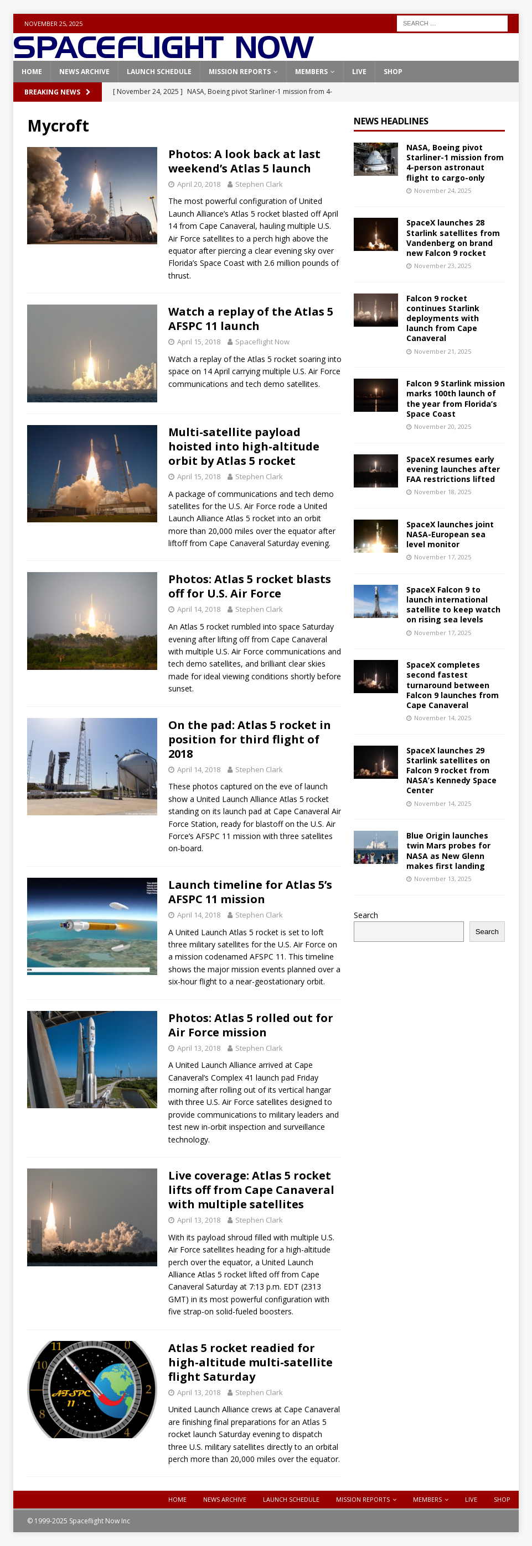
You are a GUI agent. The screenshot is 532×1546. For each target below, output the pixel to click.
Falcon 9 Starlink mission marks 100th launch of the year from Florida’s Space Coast (455, 398)
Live (359, 71)
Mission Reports (240, 71)
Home (32, 71)
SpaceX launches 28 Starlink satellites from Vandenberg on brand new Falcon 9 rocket (453, 237)
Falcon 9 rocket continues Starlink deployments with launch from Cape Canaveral (442, 318)
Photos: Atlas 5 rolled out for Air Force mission (250, 1025)
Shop (393, 71)
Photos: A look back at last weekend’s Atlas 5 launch (244, 161)
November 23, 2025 (442, 265)
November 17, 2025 (442, 557)
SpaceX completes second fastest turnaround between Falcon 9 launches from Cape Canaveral (452, 684)
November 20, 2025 (442, 426)
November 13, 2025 (442, 878)
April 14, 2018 (198, 609)
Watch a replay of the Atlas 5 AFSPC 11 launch (250, 318)
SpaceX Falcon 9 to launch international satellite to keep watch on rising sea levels (453, 604)
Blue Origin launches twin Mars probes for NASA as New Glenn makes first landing (448, 850)
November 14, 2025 (442, 718)
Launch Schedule (159, 71)
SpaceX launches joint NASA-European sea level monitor (450, 534)
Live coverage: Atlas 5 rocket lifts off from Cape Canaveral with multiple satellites (251, 1190)
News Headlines (391, 121)
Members (311, 71)
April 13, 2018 (198, 1048)
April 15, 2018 (198, 342)
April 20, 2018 (198, 184)
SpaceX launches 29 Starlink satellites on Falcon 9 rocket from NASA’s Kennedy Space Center (451, 770)
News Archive (84, 71)
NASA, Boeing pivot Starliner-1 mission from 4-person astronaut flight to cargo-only (455, 162)
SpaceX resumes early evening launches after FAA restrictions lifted (453, 469)
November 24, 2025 (442, 190)
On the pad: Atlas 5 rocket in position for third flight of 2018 (249, 739)
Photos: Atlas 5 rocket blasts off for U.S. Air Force (249, 586)
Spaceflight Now (262, 342)
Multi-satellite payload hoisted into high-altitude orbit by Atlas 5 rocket (243, 446)
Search (366, 915)
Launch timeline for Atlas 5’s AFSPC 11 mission (250, 891)
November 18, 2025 (442, 492)
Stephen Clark (259, 184)
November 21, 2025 (442, 351)
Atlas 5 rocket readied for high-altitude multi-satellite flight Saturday (250, 1362)
